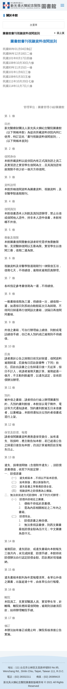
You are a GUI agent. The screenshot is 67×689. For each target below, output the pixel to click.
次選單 (33, 24)
